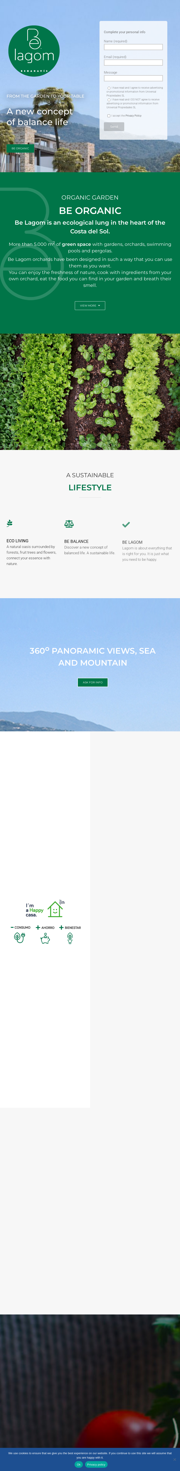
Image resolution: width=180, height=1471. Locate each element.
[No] (174, 1459)
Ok (78, 1464)
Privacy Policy (134, 115)
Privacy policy (96, 1464)
